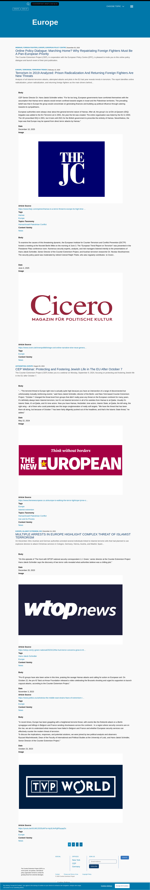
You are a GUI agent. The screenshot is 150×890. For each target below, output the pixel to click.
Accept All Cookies (122, 886)
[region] (75, 886)
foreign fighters (30, 47)
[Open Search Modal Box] (29, 4)
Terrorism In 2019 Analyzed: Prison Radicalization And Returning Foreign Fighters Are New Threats (74, 74)
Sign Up (24, 9)
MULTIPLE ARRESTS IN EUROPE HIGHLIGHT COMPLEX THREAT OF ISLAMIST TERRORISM (73, 536)
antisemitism (20, 366)
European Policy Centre (55, 47)
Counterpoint (45, 4)
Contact (57, 874)
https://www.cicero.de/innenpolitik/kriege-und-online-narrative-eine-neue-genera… (52, 348)
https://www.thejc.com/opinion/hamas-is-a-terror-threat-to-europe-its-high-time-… (52, 209)
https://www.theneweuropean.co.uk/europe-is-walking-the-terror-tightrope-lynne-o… (53, 500)
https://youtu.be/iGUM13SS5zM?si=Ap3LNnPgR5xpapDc (42, 828)
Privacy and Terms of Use (71, 874)
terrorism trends (39, 69)
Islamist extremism (26, 510)
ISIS (40, 531)
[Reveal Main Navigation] (132, 6)
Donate (16, 9)
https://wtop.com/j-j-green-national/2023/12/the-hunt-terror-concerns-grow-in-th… (52, 650)
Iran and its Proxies (26, 519)
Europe (41, 47)
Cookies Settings (106, 886)
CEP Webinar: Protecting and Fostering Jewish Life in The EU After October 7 (68, 369)
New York (76, 860)
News (20, 231)
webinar (18, 47)
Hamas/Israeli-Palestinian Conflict (32, 224)
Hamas (21, 215)
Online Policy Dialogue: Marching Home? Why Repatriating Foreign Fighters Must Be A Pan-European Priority (73, 52)
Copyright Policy (86, 874)
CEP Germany (76, 865)
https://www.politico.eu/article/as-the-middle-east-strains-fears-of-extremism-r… (51, 698)
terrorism (26, 69)
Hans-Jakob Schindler (27, 656)
